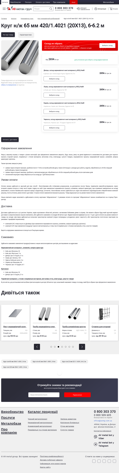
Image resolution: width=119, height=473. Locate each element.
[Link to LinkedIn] (109, 461)
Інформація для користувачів (53, 463)
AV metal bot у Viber (104, 437)
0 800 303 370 (64, 8)
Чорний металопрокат (37, 419)
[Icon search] (51, 9)
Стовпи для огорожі (101, 326)
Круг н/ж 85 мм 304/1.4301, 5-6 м (14, 361)
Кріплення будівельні (69, 422)
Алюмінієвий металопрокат (40, 426)
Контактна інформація (102, 431)
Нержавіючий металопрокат (40, 422)
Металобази (11, 423)
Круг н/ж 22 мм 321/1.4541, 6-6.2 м (74, 361)
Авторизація (102, 9)
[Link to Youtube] (114, 461)
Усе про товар (8, 35)
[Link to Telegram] (104, 461)
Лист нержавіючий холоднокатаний (15, 326)
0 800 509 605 (102, 415)
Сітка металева (67, 426)
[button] (37, 347)
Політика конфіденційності (52, 456)
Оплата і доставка (43, 2)
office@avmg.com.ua (103, 421)
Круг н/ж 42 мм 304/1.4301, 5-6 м (44, 361)
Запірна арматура (68, 419)
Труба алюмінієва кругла (74, 326)
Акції (73, 2)
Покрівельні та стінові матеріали (42, 430)
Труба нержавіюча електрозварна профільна (45, 326)
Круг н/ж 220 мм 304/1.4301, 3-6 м (15, 367)
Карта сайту (45, 467)
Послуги (28, 2)
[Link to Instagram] (99, 461)
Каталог (5, 2)
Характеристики (26, 35)
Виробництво (15, 2)
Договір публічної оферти (51, 460)
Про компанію (9, 431)
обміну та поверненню (8, 85)
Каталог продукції (43, 411)
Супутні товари (67, 430)
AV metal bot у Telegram (104, 444)
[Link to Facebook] (94, 461)
